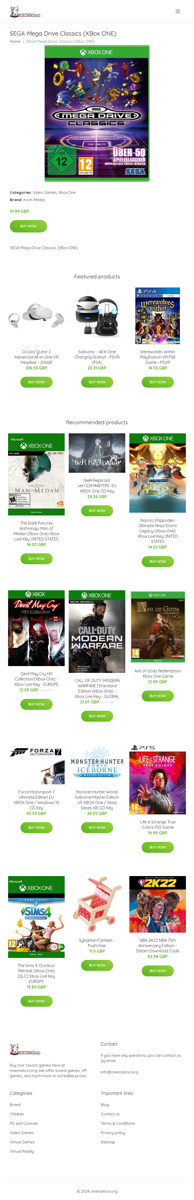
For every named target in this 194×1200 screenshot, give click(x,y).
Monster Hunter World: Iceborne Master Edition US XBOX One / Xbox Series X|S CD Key (97, 799)
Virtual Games (22, 1142)
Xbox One (67, 192)
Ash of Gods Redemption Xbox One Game (157, 673)
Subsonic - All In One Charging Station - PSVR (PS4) (97, 357)
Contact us (110, 1114)
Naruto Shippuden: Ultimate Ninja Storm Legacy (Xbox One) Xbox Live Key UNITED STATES (158, 531)
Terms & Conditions (118, 1123)
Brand (15, 1104)
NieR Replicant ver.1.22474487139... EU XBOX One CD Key (97, 485)
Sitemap (108, 1142)
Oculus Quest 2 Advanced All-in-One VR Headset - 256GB (36, 357)
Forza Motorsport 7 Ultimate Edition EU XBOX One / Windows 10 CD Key (36, 799)
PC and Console (24, 1123)
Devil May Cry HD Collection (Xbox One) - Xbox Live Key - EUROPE (36, 679)
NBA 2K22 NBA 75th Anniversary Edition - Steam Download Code (157, 945)
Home (15, 41)
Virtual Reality (22, 1151)
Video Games (45, 192)
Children (17, 1114)
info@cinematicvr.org (119, 1072)
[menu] (178, 11)
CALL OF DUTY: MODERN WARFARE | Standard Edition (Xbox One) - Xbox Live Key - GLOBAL (97, 688)
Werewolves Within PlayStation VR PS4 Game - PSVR (157, 357)
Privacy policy (113, 1132)
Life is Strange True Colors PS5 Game (157, 824)
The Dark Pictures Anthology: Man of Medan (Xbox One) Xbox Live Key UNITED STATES (36, 531)
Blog (105, 1104)
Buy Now (28, 226)
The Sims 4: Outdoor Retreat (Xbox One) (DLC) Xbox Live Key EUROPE (36, 973)
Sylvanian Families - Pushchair (97, 943)
